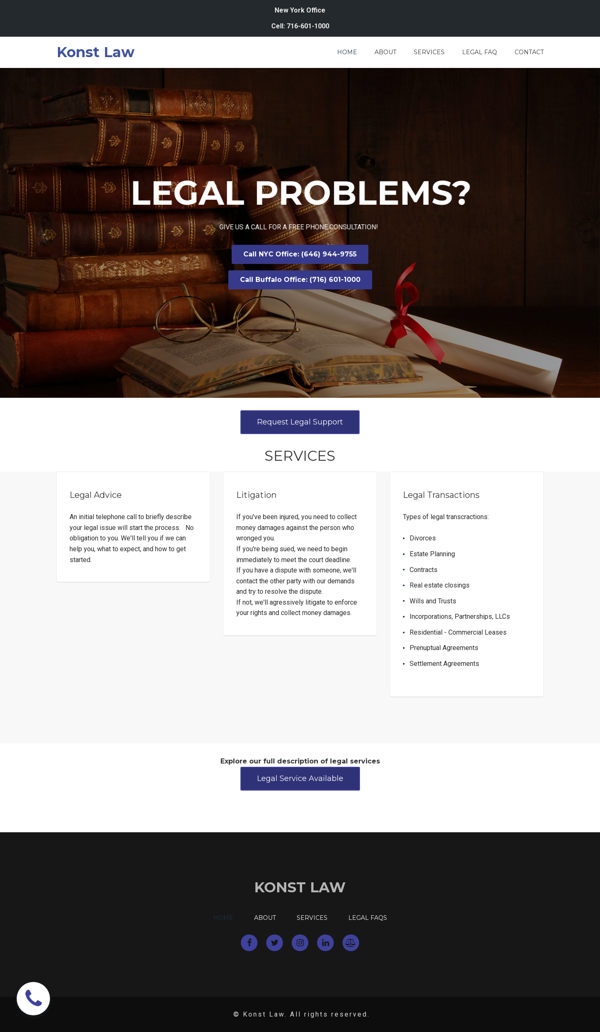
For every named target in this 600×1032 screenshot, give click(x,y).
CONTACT (529, 52)
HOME (347, 52)
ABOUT (385, 52)
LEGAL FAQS (367, 918)
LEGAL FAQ (479, 52)
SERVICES (429, 52)
